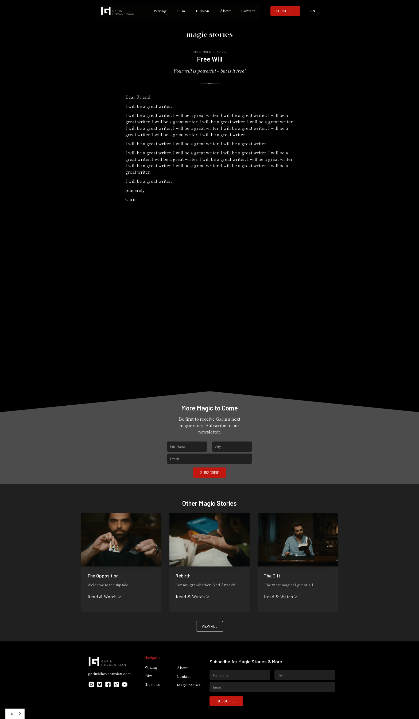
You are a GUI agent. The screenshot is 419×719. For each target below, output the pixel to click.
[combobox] (15, 714)
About (225, 10)
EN (11, 713)
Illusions (152, 684)
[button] (313, 11)
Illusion (202, 10)
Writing (160, 10)
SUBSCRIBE (285, 11)
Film (181, 10)
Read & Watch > (104, 596)
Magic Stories (189, 684)
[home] (122, 11)
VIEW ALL (210, 626)
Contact (248, 10)
